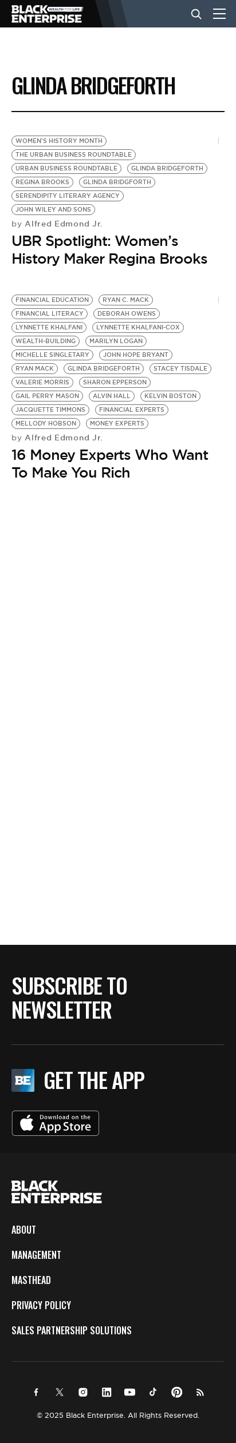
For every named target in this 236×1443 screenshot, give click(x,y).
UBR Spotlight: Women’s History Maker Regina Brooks (109, 250)
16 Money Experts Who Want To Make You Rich (109, 464)
